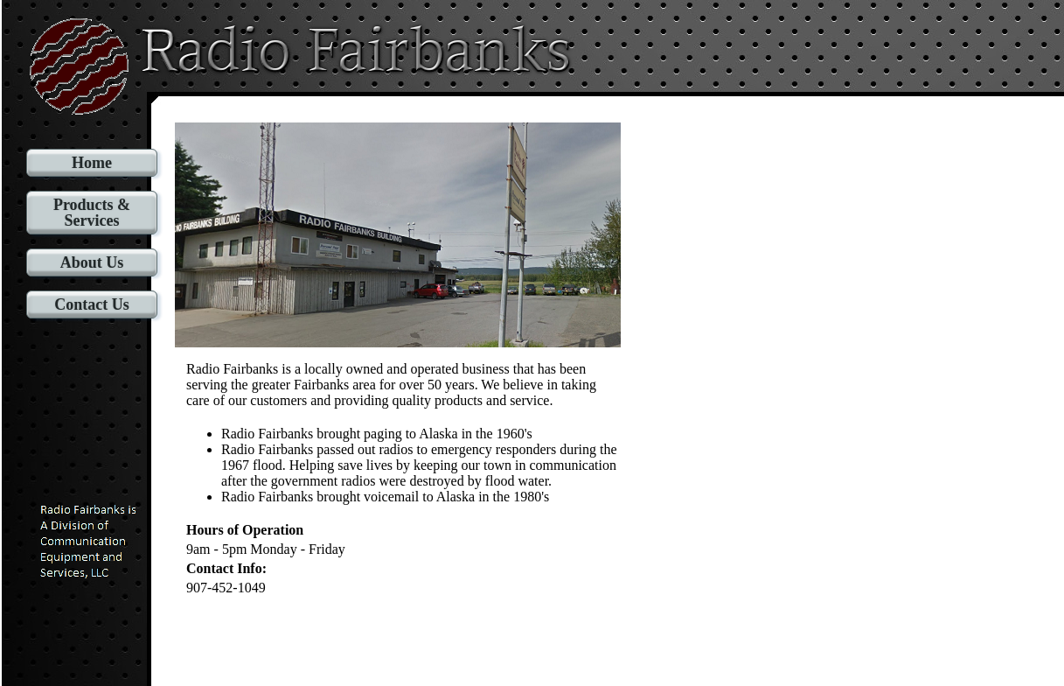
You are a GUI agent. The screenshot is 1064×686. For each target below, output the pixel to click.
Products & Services (91, 212)
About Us (92, 262)
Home (92, 163)
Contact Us (91, 304)
